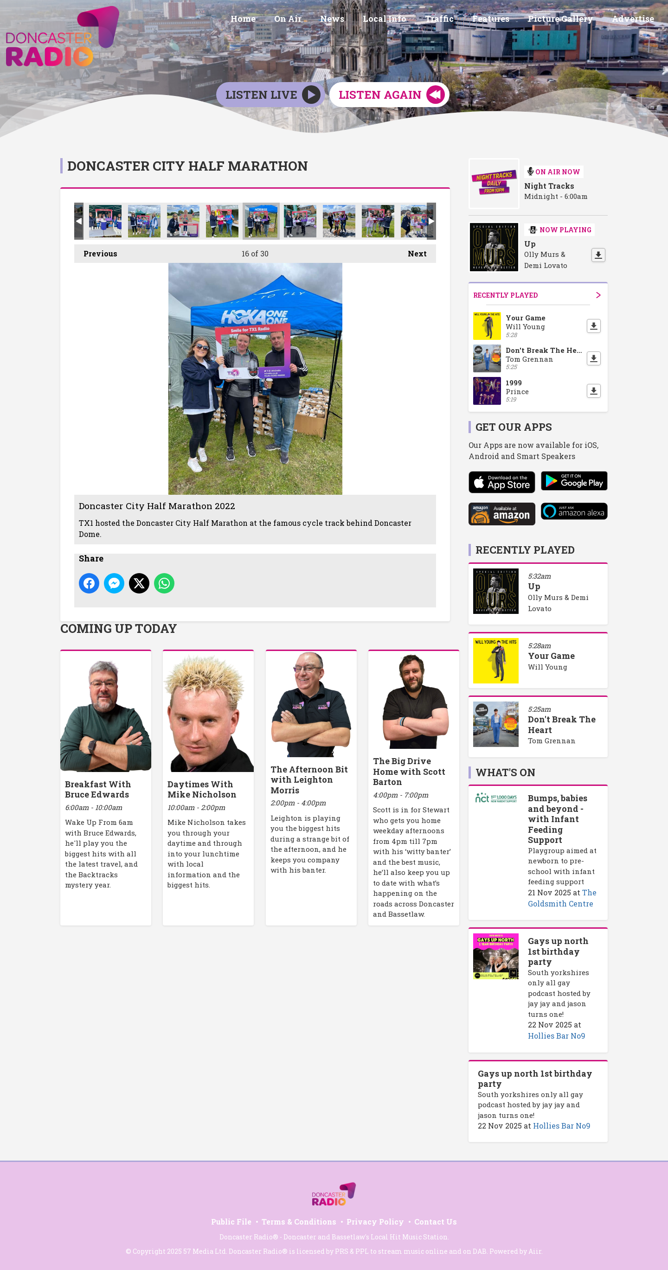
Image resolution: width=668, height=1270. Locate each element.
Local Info (401, 20)
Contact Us (435, 1221)
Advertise (635, 20)
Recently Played (537, 295)
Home (270, 20)
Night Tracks (549, 186)
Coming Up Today (118, 628)
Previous (95, 251)
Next (412, 251)
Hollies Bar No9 (556, 1035)
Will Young (547, 666)
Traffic (452, 20)
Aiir (534, 1251)
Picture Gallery (566, 20)
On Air (312, 20)
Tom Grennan (552, 740)
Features (500, 20)
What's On (505, 772)
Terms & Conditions (299, 1221)
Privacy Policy (375, 1221)
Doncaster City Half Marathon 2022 (105, 221)
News (352, 20)
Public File (231, 1221)
